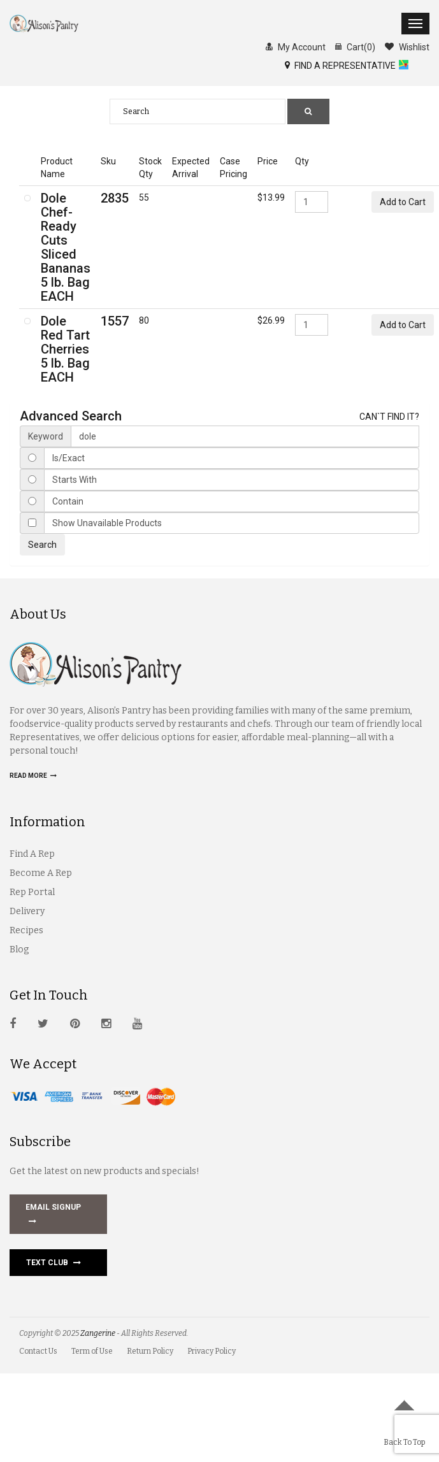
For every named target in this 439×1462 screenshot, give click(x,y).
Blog (19, 949)
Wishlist (407, 46)
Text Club (53, 1263)
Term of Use (92, 1351)
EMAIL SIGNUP (53, 1215)
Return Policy (150, 1351)
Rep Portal (32, 892)
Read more (33, 775)
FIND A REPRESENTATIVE (340, 65)
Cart (355, 46)
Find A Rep (32, 854)
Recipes (26, 930)
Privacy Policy (211, 1351)
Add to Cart (403, 202)
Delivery (27, 911)
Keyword (45, 436)
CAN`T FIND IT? (389, 417)
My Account (296, 46)
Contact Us (38, 1351)
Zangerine (97, 1333)
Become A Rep (41, 873)
